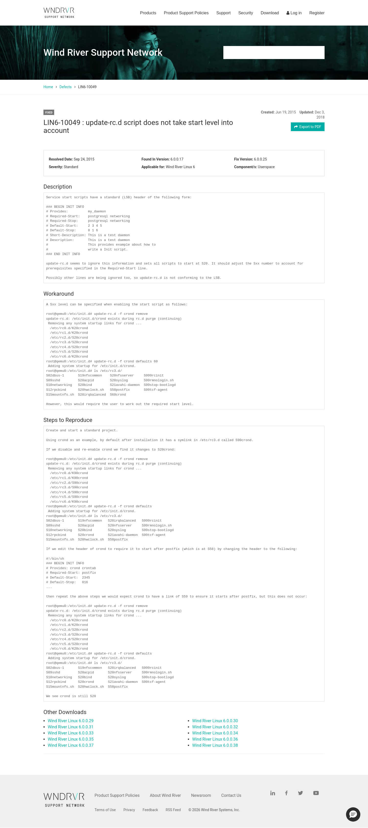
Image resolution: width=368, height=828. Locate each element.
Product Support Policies (186, 13)
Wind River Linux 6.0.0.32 (215, 726)
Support (223, 13)
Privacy (129, 810)
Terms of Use (105, 810)
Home (48, 87)
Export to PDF (307, 127)
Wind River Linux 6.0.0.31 (71, 726)
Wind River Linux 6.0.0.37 (71, 745)
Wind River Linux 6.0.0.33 (71, 733)
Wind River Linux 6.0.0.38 (215, 745)
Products (148, 13)
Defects (66, 87)
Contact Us (231, 795)
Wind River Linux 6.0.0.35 (71, 739)
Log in (294, 13)
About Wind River (165, 795)
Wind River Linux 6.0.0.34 (215, 733)
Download (270, 13)
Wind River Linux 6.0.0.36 (215, 739)
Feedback (150, 810)
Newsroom (201, 795)
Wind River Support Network (103, 52)
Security (245, 13)
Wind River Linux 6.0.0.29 (71, 720)
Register (317, 13)
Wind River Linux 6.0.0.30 (215, 720)
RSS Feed (173, 810)
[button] (353, 814)
